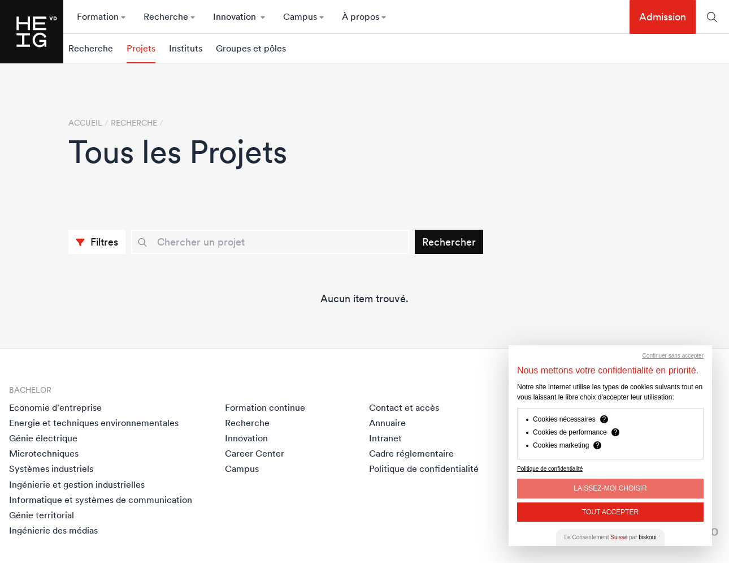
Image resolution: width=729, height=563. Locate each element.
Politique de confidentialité (424, 468)
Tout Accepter (610, 512)
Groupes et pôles (251, 48)
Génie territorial (41, 515)
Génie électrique (43, 438)
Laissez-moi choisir (610, 488)
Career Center (254, 453)
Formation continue (265, 407)
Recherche (90, 48)
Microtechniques (44, 453)
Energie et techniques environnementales (94, 422)
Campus (242, 468)
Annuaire (387, 422)
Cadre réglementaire (411, 453)
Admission (662, 16)
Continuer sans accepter (673, 356)
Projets (141, 48)
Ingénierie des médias (53, 530)
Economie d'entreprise (55, 407)
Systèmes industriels (51, 468)
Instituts (185, 48)
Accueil (85, 123)
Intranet (385, 438)
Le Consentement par (611, 537)
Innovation (246, 438)
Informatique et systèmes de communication (100, 499)
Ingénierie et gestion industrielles (77, 484)
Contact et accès (404, 407)
